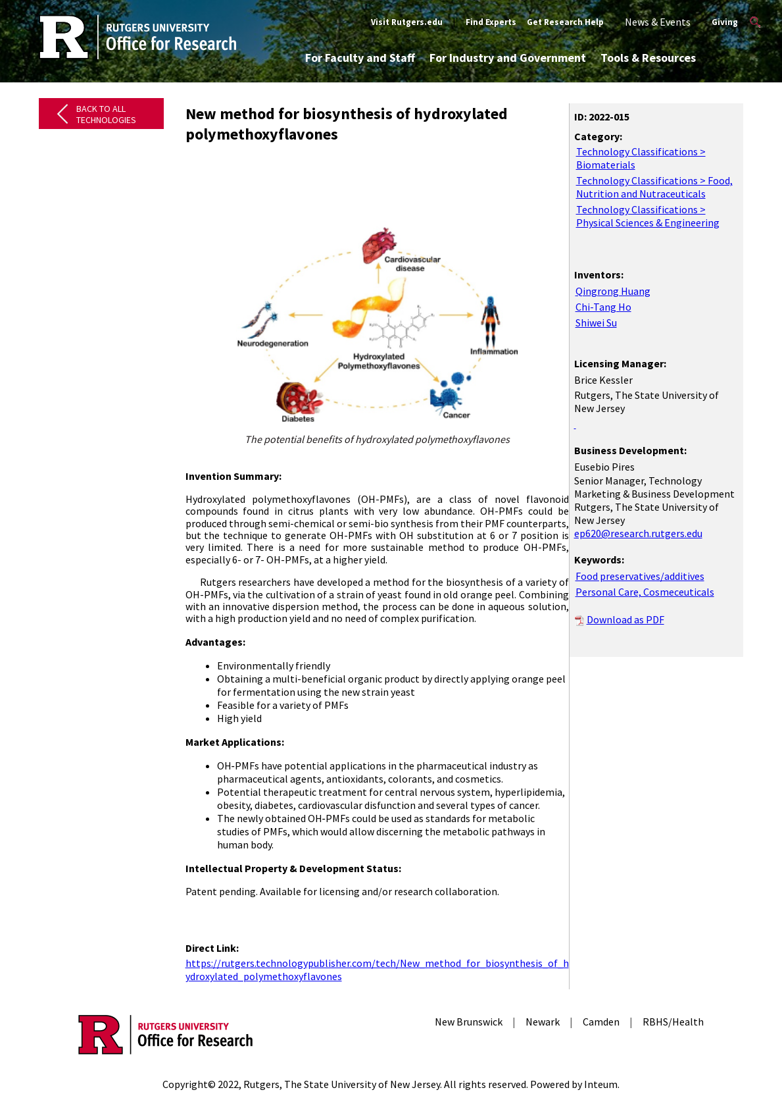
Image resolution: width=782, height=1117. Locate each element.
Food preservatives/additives (639, 576)
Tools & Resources (648, 57)
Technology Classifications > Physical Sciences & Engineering (648, 216)
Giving (725, 22)
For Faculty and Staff (360, 57)
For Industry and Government (507, 57)
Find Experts (491, 22)
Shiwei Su (596, 322)
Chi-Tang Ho (603, 306)
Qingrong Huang (612, 291)
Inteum (601, 1084)
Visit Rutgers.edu (407, 22)
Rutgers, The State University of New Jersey (341, 1084)
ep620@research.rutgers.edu (638, 533)
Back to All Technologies (106, 114)
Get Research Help (565, 22)
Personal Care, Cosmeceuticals (644, 591)
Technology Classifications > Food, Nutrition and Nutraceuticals (654, 187)
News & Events (658, 21)
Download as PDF (625, 619)
